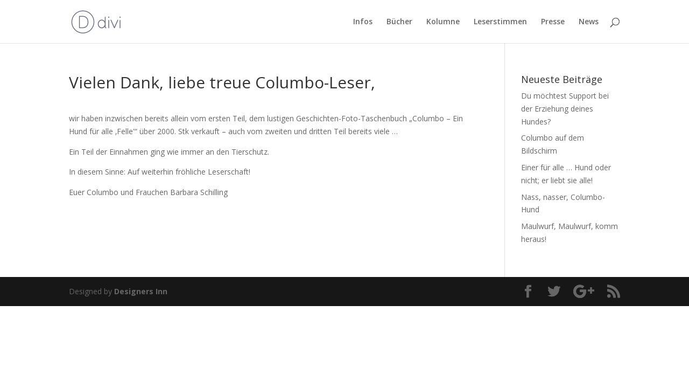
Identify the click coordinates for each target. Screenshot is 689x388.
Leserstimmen (500, 22)
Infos (362, 22)
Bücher (399, 22)
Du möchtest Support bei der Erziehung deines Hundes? (565, 109)
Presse (553, 22)
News (589, 22)
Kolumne (443, 22)
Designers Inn (140, 291)
